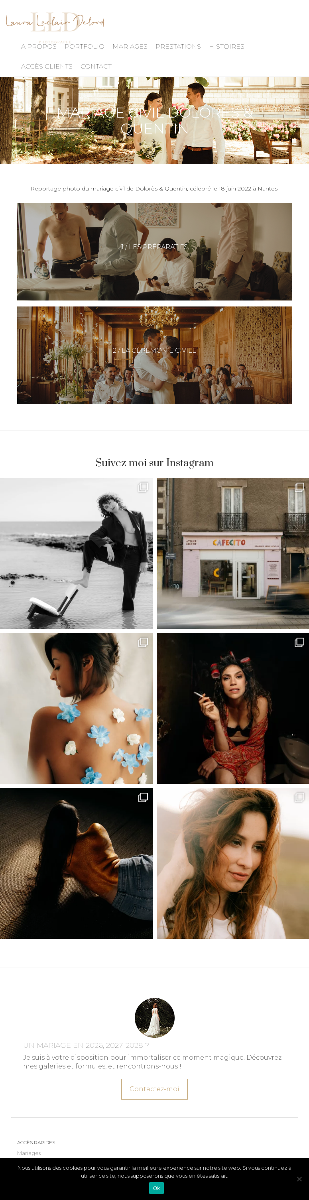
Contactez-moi (154, 1086)
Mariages (130, 46)
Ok (156, 1188)
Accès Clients (47, 66)
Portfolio (84, 46)
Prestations (178, 46)
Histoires (226, 46)
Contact (96, 66)
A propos (39, 46)
